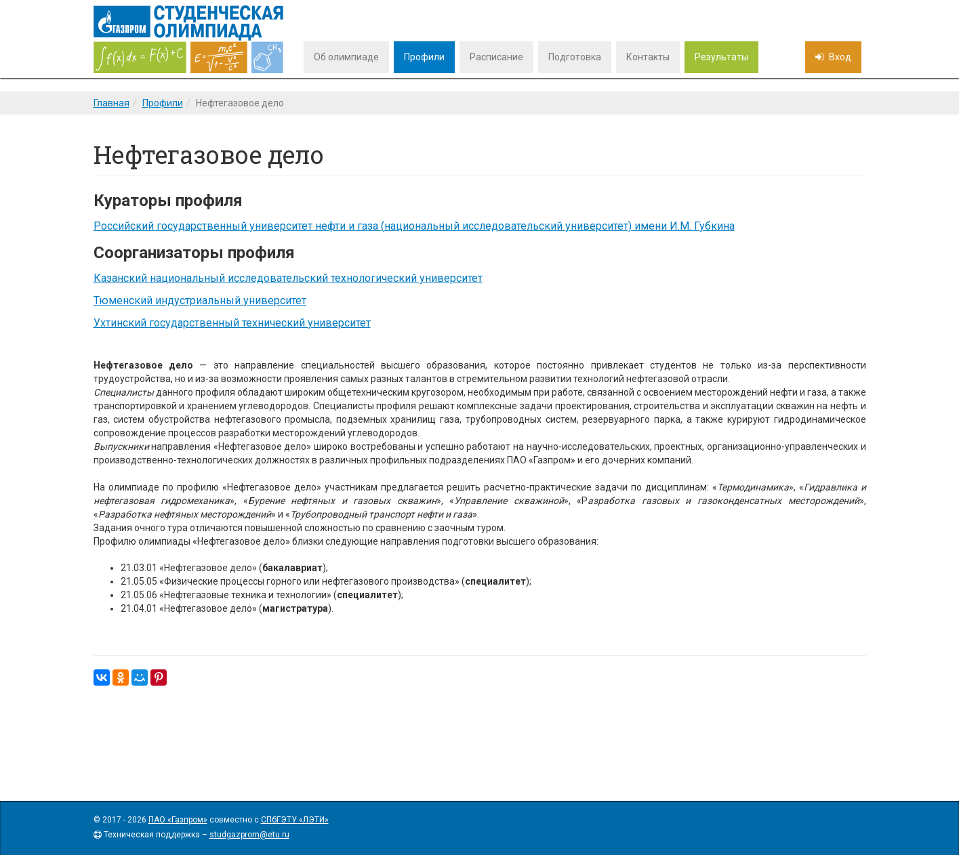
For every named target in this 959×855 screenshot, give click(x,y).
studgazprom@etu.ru (249, 834)
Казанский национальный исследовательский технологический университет (288, 278)
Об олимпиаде (346, 56)
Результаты (721, 56)
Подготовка (574, 56)
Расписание (496, 56)
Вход (839, 56)
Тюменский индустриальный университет (200, 300)
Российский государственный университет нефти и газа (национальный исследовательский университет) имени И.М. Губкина (414, 226)
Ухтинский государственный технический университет (232, 322)
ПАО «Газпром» (177, 820)
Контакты (648, 56)
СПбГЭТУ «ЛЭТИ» (295, 820)
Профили (424, 56)
